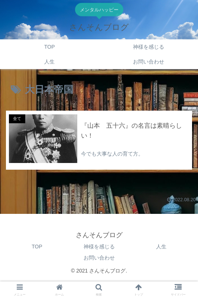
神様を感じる (99, 247)
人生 (161, 247)
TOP (37, 247)
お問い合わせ (99, 258)
